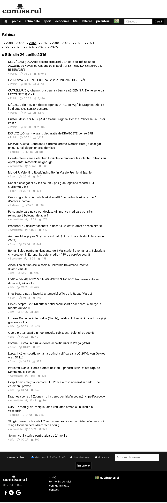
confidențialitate (59, 486)
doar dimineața (80, 458)
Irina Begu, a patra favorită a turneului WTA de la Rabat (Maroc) (50, 294)
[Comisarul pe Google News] (18, 493)
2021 (90, 44)
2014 (9, 44)
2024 (30, 48)
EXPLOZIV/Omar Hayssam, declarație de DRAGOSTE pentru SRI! (50, 134)
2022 (5, 48)
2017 (44, 44)
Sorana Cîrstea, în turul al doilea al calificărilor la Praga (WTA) (49, 344)
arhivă (52, 478)
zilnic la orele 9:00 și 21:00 (48, 458)
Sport (50, 22)
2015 (20, 44)
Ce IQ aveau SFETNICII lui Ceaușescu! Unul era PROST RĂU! (47, 81)
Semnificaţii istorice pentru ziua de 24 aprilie (37, 436)
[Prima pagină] (6, 21)
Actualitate (34, 22)
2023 (18, 48)
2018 (55, 44)
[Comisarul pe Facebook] (5, 493)
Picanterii (108, 22)
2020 (79, 44)
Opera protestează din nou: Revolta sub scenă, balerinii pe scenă (51, 333)
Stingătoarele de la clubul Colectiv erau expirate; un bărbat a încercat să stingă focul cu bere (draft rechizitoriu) (56, 424)
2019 (66, 44)
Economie (66, 22)
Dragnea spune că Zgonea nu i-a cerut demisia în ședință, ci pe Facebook (56, 397)
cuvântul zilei (107, 478)
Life (79, 22)
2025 (42, 48)
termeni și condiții (60, 482)
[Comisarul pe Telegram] (11, 493)
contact (54, 490)
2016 (32, 44)
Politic (17, 22)
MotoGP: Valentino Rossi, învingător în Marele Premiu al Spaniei (50, 173)
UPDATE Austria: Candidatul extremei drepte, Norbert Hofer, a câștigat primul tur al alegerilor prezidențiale (54, 146)
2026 (54, 48)
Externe (91, 22)
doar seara (102, 458)
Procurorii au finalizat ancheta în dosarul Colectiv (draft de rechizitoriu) (55, 226)
